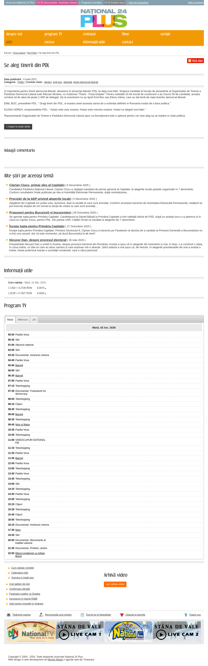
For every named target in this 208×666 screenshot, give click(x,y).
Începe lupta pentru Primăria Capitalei (36, 226)
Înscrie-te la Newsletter (98, 614)
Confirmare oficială (19, 589)
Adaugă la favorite (135, 614)
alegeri (48, 82)
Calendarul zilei (19, 572)
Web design (14, 659)
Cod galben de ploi (19, 584)
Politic (21, 82)
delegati (68, 82)
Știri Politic (32, 53)
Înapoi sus (195, 614)
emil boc (57, 82)
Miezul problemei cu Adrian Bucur (30, 555)
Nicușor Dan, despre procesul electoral (37, 240)
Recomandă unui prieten (58, 614)
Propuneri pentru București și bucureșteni (40, 212)
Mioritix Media (55, 659)
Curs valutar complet (22, 567)
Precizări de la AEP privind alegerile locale (40, 198)
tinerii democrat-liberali (85, 82)
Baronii (19, 365)
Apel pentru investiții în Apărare (26, 603)
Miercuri (23, 319)
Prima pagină (19, 53)
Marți (10, 319)
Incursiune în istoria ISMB (23, 598)
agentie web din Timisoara (80, 659)
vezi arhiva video (115, 584)
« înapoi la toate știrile (18, 126)
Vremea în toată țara (22, 577)
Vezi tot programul (138, 2)
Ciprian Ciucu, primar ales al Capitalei (36, 185)
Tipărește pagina (21, 614)
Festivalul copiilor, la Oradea (24, 593)
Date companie (195, 2)
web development (33, 659)
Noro (18, 529)
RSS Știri (197, 60)
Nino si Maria (22, 424)
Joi (34, 319)
